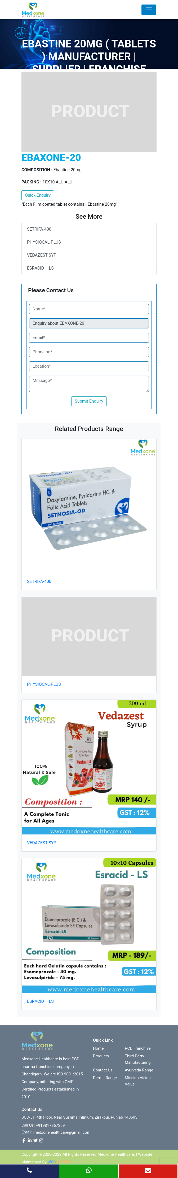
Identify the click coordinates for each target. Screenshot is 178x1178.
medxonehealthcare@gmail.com (62, 1135)
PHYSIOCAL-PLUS (44, 242)
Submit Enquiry (89, 401)
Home (98, 1051)
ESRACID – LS (40, 268)
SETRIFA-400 (39, 229)
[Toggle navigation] (148, 10)
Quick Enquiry (38, 195)
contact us (103, 1072)
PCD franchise (138, 1051)
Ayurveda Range (139, 1072)
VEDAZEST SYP (41, 255)
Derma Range (105, 1080)
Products (101, 1058)
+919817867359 (50, 1128)
